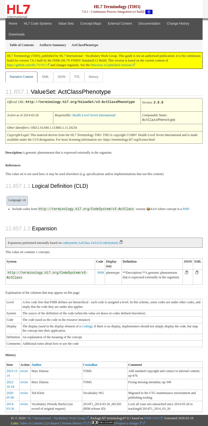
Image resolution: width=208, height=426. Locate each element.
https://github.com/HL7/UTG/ (26, 65)
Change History (178, 23)
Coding (86, 325)
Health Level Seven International (93, 115)
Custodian (90, 364)
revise (24, 370)
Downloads (17, 34)
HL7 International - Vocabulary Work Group (56, 417)
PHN (186, 208)
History (94, 77)
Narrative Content (21, 77)
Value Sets (66, 23)
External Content (120, 23)
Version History (74, 422)
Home (13, 23)
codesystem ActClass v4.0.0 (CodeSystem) (90, 242)
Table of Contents (31, 422)
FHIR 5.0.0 (151, 417)
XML (45, 77)
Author (36, 364)
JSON (62, 77)
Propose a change (128, 422)
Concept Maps (90, 23)
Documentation (149, 23)
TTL (77, 77)
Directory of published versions (111, 65)
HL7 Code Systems (38, 23)
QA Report (52, 422)
